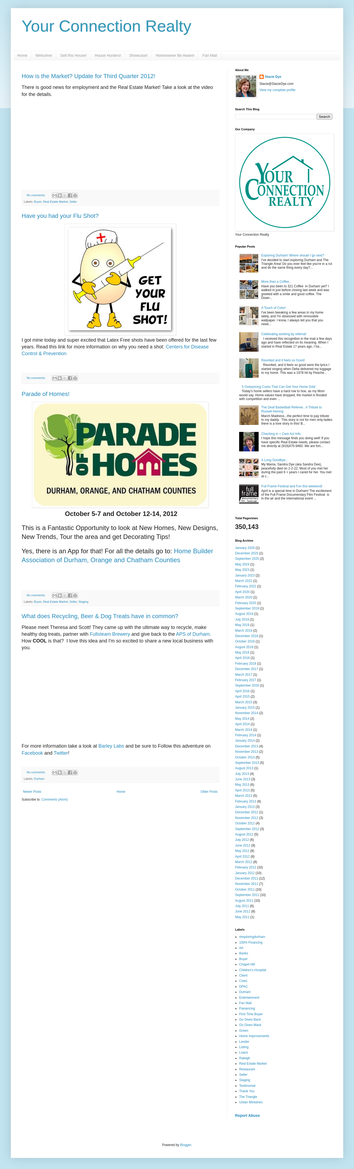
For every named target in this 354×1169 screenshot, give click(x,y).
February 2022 (245, 586)
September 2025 (247, 559)
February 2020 (245, 603)
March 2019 (243, 630)
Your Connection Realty (106, 26)
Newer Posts (32, 792)
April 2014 (242, 724)
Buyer (38, 201)
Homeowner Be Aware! (175, 55)
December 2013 (246, 746)
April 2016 (242, 691)
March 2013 (243, 796)
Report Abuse (247, 1115)
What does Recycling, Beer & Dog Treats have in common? (100, 616)
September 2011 (247, 895)
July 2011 (242, 906)
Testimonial (247, 1086)
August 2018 (244, 647)
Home (22, 55)
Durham (39, 778)
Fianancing (247, 1008)
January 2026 (245, 548)
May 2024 (242, 564)
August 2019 (244, 614)
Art (241, 948)
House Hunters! (108, 55)
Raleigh (244, 1058)
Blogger (185, 1145)
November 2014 (246, 713)
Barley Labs (111, 746)
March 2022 (243, 581)
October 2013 (245, 757)
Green (243, 1031)
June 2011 (242, 911)
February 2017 (245, 680)
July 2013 (242, 774)
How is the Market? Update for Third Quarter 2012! (88, 76)
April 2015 (242, 696)
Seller (73, 201)
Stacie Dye (273, 77)
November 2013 (246, 752)
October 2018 (245, 641)
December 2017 (246, 669)
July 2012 (242, 840)
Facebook (32, 753)
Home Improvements (254, 1036)
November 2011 (246, 884)
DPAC (243, 986)
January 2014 (245, 740)
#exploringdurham (252, 937)
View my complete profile (277, 90)
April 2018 (242, 658)
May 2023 (242, 570)
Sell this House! (73, 55)
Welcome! (43, 55)
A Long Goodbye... (274, 460)
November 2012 (246, 818)
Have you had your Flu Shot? (60, 215)
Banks (243, 953)
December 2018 (246, 636)
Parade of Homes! (45, 394)
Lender (244, 1042)
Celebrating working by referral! (283, 334)
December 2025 (246, 553)
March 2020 (243, 597)
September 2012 (247, 829)
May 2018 (242, 652)
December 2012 (246, 812)
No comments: (36, 195)
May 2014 (242, 719)
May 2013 (242, 785)
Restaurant (247, 1069)
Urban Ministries (251, 1102)
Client (243, 975)
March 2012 (243, 862)
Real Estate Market (55, 201)
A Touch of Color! (273, 308)
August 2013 (244, 768)
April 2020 (242, 592)
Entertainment (249, 998)
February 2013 (245, 801)
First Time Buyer (251, 1014)
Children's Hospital (252, 970)
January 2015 (245, 708)
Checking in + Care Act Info (281, 434)
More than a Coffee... (276, 282)
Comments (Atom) (54, 799)
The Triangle (248, 1097)
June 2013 (242, 779)
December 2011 (246, 878)
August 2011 (244, 900)
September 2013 (247, 763)
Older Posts (209, 792)
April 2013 (242, 790)
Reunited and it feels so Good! (283, 360)
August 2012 (244, 834)
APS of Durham (193, 634)
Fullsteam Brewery (110, 634)
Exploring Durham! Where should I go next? (292, 255)
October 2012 (245, 823)
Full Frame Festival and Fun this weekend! (291, 486)
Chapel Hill (247, 964)
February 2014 (245, 735)
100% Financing (250, 942)
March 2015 (243, 702)
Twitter (61, 753)
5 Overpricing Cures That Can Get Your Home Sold (278, 387)
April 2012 (242, 856)
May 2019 (242, 625)
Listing (244, 1047)
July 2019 (242, 619)
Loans (243, 1052)
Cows (243, 981)
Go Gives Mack (250, 1025)
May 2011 (242, 917)
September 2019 (247, 608)
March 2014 (243, 730)
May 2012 (242, 851)
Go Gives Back (250, 1019)
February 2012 (245, 867)
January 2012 (245, 873)
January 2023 (245, 575)
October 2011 (245, 889)
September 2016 (247, 685)
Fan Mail (209, 55)
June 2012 (242, 845)
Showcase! (138, 55)
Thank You (247, 1091)
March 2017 (243, 675)
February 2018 (245, 663)
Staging (83, 601)
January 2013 (245, 807)
